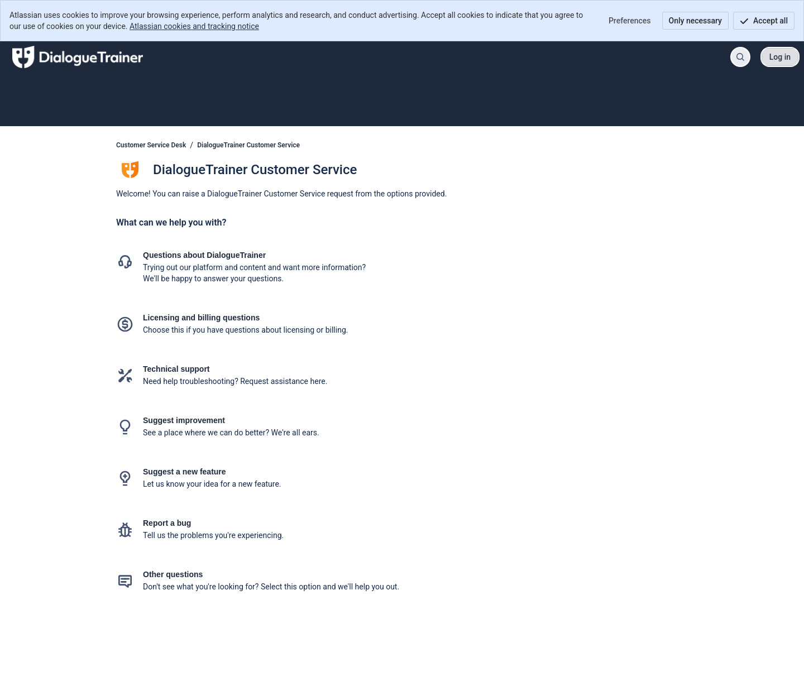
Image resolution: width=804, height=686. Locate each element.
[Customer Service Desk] (77, 56)
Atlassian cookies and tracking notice (194, 26)
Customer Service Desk (151, 145)
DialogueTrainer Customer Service (248, 145)
